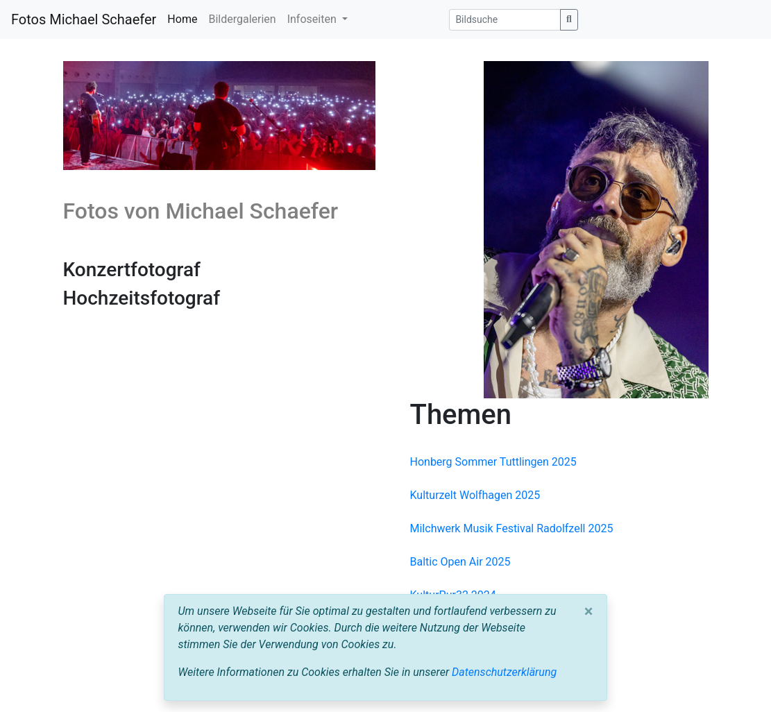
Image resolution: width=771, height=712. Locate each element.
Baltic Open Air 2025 (460, 561)
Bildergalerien (242, 19)
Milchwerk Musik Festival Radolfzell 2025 (511, 528)
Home (182, 19)
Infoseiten (313, 19)
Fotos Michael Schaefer (83, 19)
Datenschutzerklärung (504, 672)
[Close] (588, 611)
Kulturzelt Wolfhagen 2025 (475, 495)
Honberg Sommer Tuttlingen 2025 (493, 461)
